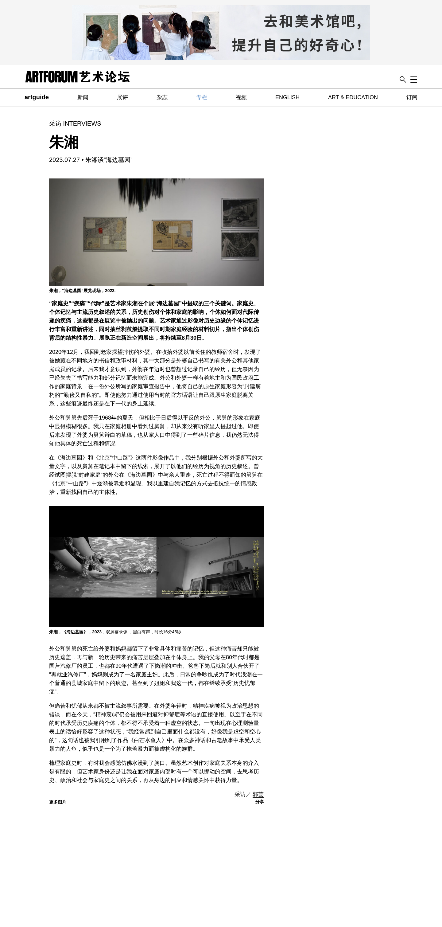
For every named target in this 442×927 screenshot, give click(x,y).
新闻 (82, 97)
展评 (122, 97)
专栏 (201, 97)
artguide (37, 97)
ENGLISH (287, 97)
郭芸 (258, 794)
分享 (259, 801)
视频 (241, 97)
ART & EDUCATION (353, 97)
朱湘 (64, 142)
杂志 (162, 97)
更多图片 (57, 802)
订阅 (411, 97)
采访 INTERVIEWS (75, 123)
